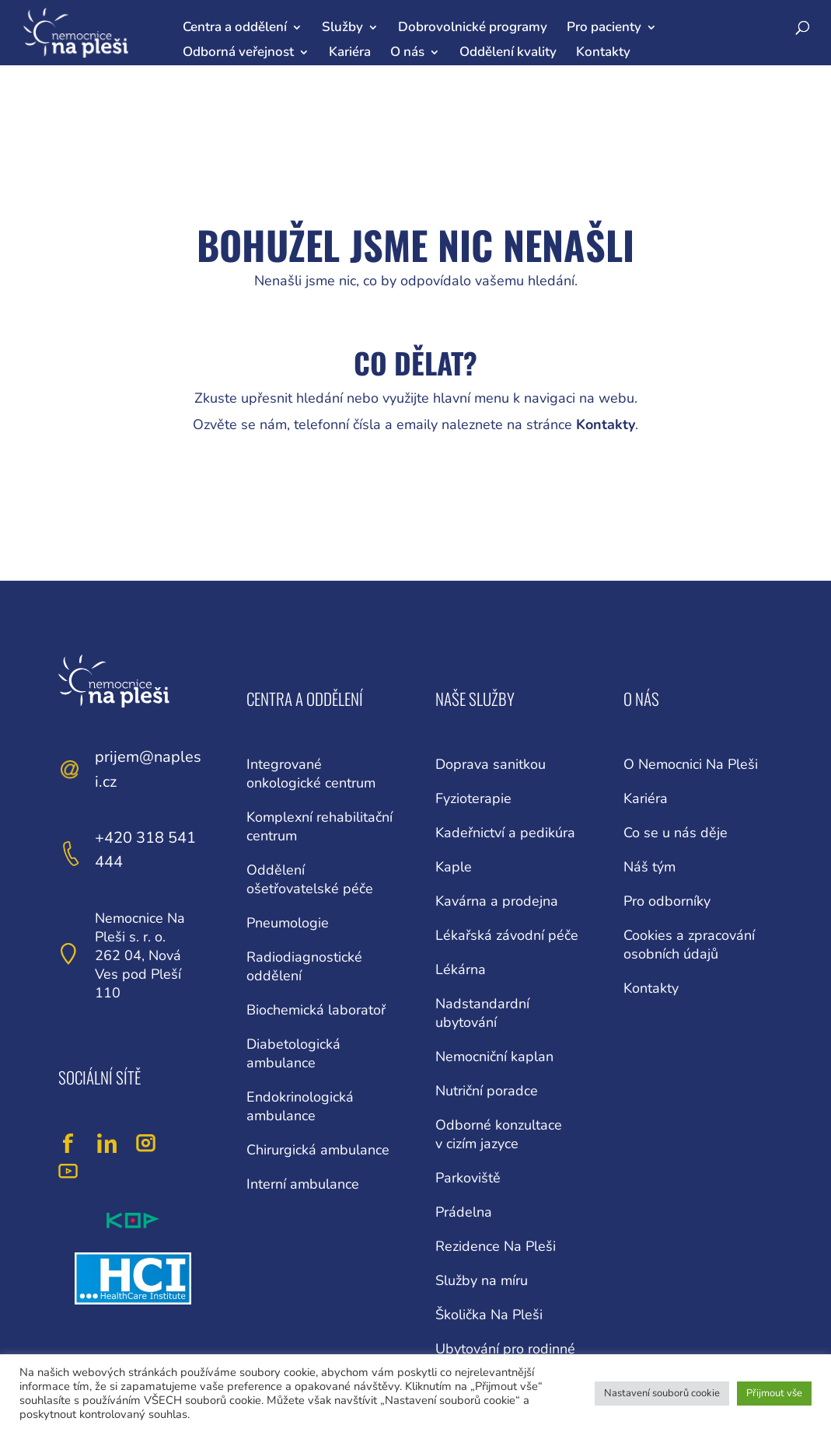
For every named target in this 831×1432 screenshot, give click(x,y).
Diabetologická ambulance (293, 1053)
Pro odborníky (667, 901)
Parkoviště (468, 1177)
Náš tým (649, 866)
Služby (342, 27)
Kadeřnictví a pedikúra (505, 832)
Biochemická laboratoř (316, 1010)
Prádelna (463, 1212)
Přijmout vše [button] (774, 1393)
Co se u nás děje (675, 832)
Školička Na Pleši (489, 1314)
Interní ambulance (302, 1184)
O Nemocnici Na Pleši (690, 764)
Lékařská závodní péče (506, 935)
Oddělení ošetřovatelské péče (309, 879)
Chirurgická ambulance (317, 1149)
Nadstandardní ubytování (482, 1013)
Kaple (453, 866)
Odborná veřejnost (238, 52)
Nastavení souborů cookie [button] (662, 1393)
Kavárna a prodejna (496, 901)
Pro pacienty (604, 27)
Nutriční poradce (486, 1090)
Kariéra (350, 52)
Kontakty (603, 52)
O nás (407, 52)
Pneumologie (287, 922)
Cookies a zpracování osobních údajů (689, 944)
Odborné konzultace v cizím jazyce (498, 1134)
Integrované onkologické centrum (310, 773)
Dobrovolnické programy (472, 27)
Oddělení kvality (508, 52)
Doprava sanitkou (490, 764)
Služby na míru (481, 1280)
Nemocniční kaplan (494, 1056)
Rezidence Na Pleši (495, 1246)
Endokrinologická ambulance (300, 1106)
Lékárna (460, 969)
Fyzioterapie (473, 798)
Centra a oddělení (235, 27)
